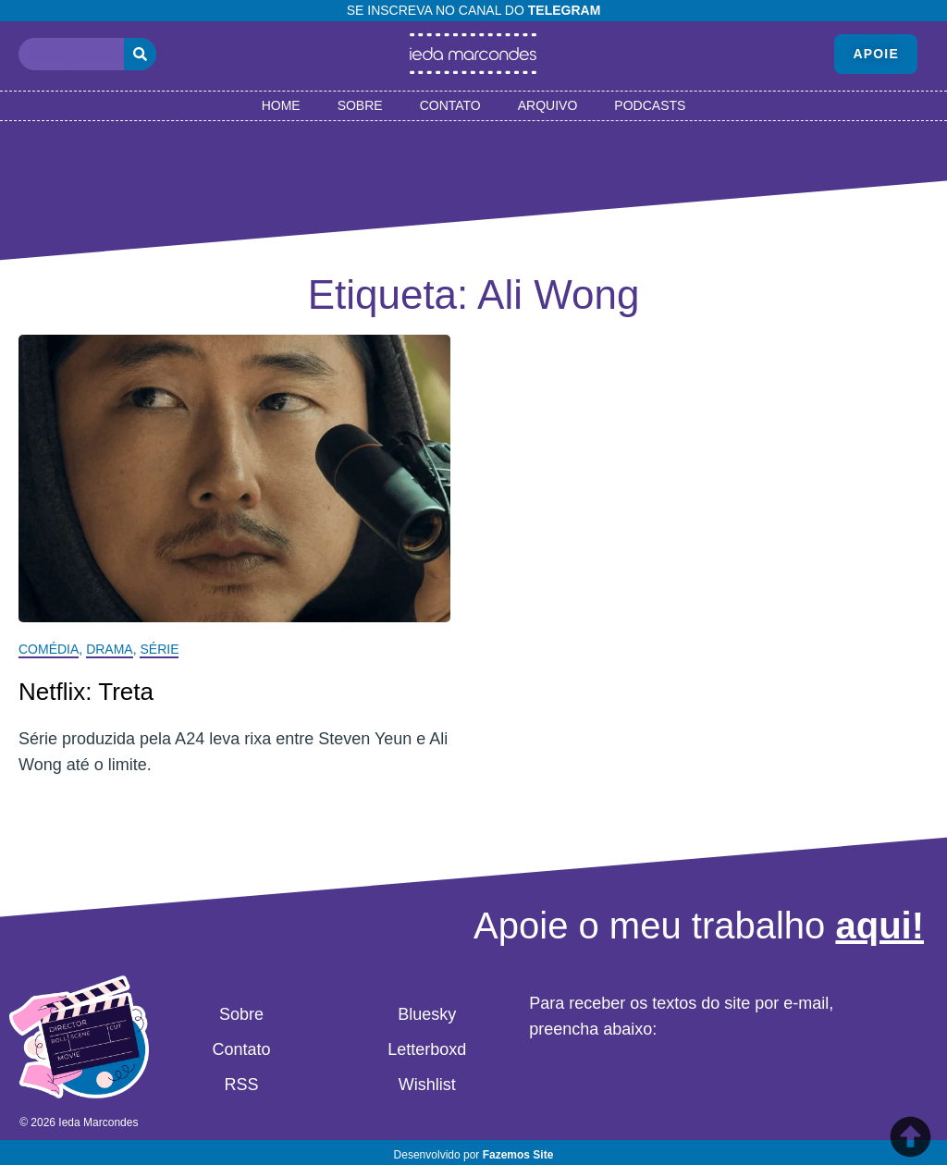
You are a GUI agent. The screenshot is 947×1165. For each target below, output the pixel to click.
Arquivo (548, 105)
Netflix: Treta (86, 691)
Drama (109, 649)
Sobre (360, 105)
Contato (450, 105)
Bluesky (427, 1014)
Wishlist (427, 1084)
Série (159, 649)
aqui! (879, 925)
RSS (241, 1084)
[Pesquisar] (140, 54)
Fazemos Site (518, 1154)
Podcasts (649, 105)
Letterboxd (426, 1049)
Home (281, 105)
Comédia (48, 649)
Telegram (564, 10)
